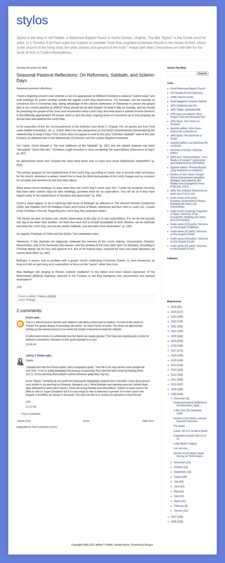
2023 (174, 321)
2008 (174, 394)
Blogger (148, 544)
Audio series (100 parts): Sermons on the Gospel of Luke (189, 240)
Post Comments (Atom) (44, 427)
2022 (174, 326)
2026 (174, 307)
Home (86, 421)
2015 (174, 360)
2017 (174, 350)
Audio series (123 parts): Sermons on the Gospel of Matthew (189, 226)
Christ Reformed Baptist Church (187, 88)
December (180, 398)
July (176, 481)
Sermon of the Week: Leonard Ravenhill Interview (189, 420)
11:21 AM (31, 406)
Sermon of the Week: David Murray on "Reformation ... (189, 455)
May (176, 491)
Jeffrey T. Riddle (35, 355)
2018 (174, 345)
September (180, 471)
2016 (174, 355)
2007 (174, 516)
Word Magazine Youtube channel (188, 101)
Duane (29, 317)
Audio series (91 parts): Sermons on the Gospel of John (188, 247)
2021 (174, 331)
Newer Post (24, 421)
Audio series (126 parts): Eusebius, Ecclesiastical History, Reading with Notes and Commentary (188, 202)
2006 (174, 521)
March (178, 501)
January (179, 510)
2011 (174, 379)
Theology (30, 299)
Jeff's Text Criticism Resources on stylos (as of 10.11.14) (188, 192)
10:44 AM (31, 344)
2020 (174, 336)
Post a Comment (31, 414)
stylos (32, 20)
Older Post (148, 421)
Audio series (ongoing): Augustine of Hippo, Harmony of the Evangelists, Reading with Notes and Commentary (188, 215)
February (179, 505)
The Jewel (179, 426)
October (179, 467)
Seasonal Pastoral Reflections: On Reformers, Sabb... (190, 404)
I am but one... (181, 448)
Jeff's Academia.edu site (183, 105)
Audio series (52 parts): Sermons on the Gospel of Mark (188, 233)
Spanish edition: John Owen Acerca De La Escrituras (185, 130)
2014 (174, 365)
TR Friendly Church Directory (186, 92)
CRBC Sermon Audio (182, 97)
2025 (174, 311)
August (178, 476)
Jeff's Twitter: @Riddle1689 (185, 109)
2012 (174, 374)
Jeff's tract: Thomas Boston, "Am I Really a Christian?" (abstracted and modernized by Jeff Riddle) (188, 160)
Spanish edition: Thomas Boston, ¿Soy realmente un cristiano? (188, 169)
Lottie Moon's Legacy (185, 443)
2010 (174, 384)
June (177, 486)
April (177, 496)
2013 (174, 369)
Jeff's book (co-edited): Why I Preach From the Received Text (187, 115)
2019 (174, 340)
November (180, 462)
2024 (174, 316)
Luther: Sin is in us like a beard (190, 430)
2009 (174, 389)
